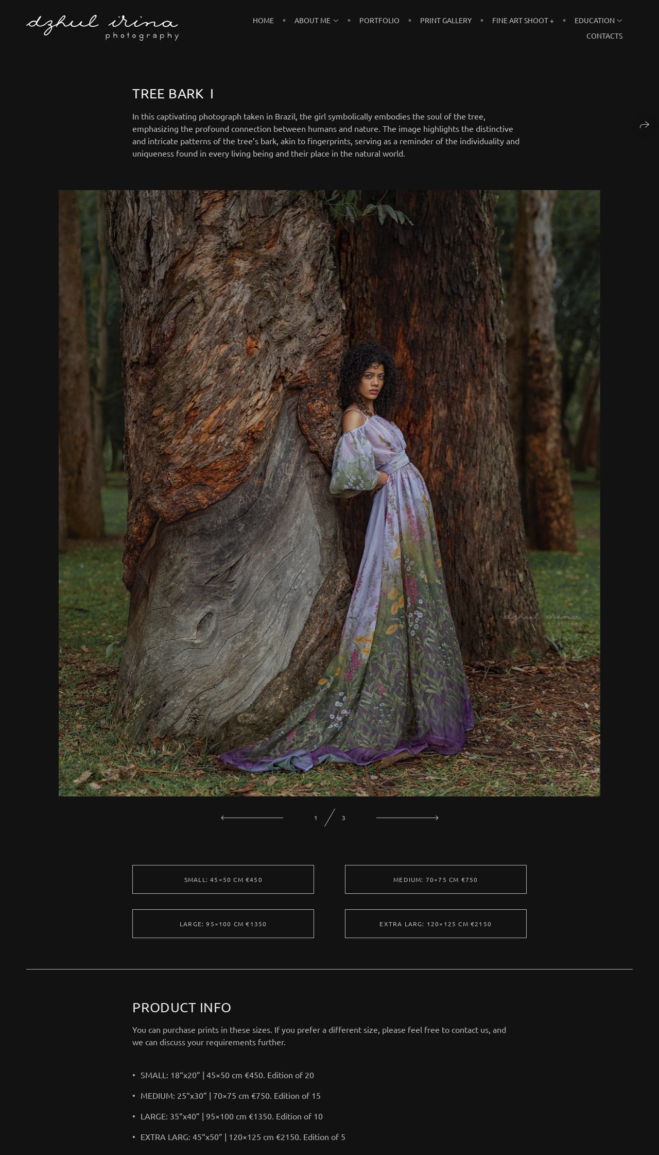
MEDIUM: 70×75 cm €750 (435, 885)
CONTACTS (604, 35)
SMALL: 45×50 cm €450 (223, 885)
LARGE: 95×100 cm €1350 (223, 929)
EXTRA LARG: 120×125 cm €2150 (435, 929)
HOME (263, 20)
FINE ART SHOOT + (523, 20)
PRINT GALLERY (446, 20)
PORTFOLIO (379, 20)
